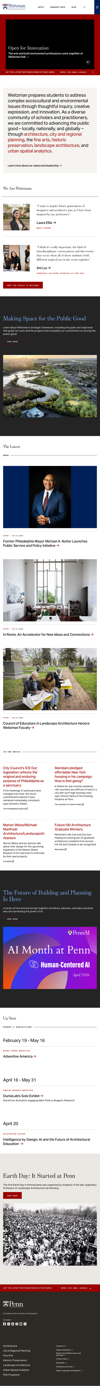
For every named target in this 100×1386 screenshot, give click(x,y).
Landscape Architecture (16, 1365)
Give (73, 7)
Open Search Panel (84, 7)
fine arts (42, 140)
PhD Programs (11, 1374)
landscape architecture (56, 145)
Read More (12, 342)
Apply (41, 7)
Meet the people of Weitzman (23, 285)
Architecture (10, 1345)
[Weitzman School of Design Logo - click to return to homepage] (14, 7)
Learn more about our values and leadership (33, 165)
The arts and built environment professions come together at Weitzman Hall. (45, 55)
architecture (36, 134)
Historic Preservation (15, 1360)
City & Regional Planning (16, 1350)
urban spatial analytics (30, 151)
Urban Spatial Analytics (16, 1369)
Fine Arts (8, 1355)
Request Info (57, 7)
